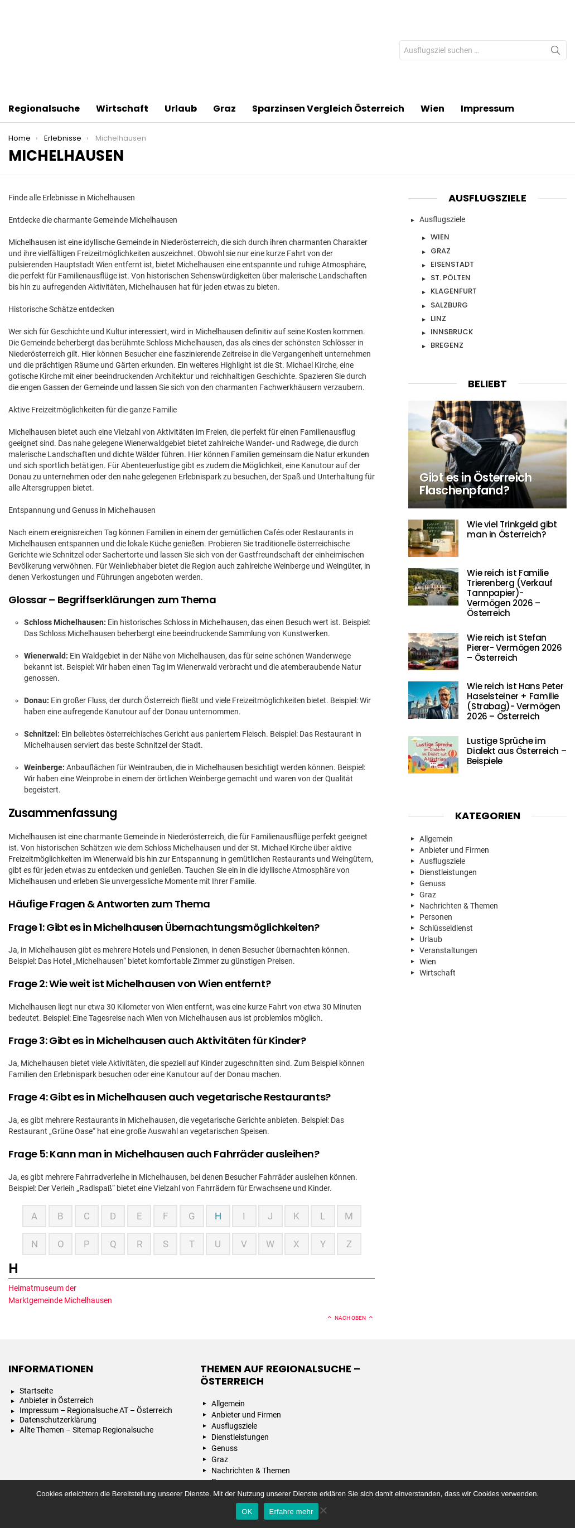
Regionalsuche (44, 43)
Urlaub (181, 43)
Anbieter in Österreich (57, 1333)
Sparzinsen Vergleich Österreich (328, 42)
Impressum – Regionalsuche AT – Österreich (96, 1343)
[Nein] (323, 1509)
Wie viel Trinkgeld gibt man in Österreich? (512, 463)
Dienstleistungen (448, 805)
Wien (432, 42)
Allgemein (436, 772)
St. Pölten (451, 211)
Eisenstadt (452, 198)
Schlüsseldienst (446, 861)
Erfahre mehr (291, 1511)
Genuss (432, 817)
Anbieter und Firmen (454, 783)
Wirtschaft (122, 43)
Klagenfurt (454, 224)
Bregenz (447, 278)
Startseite (36, 1324)
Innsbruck (452, 265)
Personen (435, 850)
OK (246, 1511)
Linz (438, 252)
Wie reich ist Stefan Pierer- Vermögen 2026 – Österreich (514, 581)
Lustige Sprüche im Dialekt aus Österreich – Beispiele (516, 684)
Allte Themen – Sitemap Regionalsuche (86, 1363)
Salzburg (449, 238)
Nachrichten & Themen (458, 839)
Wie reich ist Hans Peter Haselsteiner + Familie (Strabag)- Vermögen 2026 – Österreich (515, 635)
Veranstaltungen (448, 884)
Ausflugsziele (442, 152)
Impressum (487, 42)
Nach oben (350, 1251)
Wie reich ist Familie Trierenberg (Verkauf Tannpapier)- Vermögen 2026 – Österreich (510, 526)
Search (555, 19)
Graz (224, 42)
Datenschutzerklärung (58, 1353)
